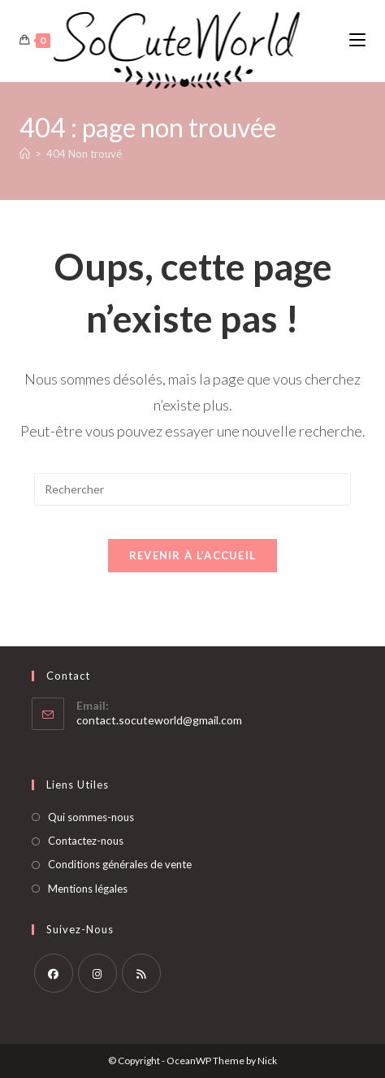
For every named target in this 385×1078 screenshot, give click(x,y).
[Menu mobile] (357, 40)
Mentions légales (88, 888)
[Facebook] (53, 973)
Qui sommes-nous (91, 817)
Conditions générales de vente (120, 864)
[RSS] (141, 973)
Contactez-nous (85, 840)
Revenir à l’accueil (193, 555)
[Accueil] (24, 153)
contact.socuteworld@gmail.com (159, 720)
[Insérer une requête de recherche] (192, 489)
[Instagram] (97, 973)
